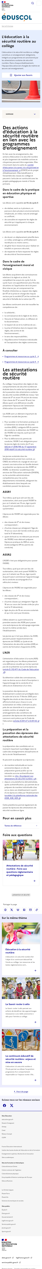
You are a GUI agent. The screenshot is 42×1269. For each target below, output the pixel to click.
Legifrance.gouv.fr (7, 1221)
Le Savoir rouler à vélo (17, 1004)
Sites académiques (8, 1157)
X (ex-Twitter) (11, 1105)
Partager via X (11, 910)
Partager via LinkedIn (24, 910)
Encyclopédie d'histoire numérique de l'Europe (17, 1177)
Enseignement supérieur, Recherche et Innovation (18, 1154)
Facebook (4, 1105)
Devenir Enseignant (8, 1123)
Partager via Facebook (5, 910)
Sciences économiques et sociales (13, 1201)
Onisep (4, 1127)
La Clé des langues (7, 1190)
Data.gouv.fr (6, 1213)
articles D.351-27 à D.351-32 (25, 721)
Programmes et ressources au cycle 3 (20, 356)
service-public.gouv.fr (10, 1262)
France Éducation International (12, 1147)
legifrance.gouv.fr (23, 1258)
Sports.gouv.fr (6, 1231)
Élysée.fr (4, 1210)
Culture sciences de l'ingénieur (11, 1170)
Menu (39, 3)
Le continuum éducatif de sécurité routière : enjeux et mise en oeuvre (20, 1059)
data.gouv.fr (7, 1258)
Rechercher (32, 3)
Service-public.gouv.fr (9, 1224)
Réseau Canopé (7, 1134)
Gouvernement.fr (7, 1217)
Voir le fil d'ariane (7, 26)
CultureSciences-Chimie (9, 1166)
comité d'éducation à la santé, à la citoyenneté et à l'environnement (21, 168)
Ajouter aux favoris (23, 75)
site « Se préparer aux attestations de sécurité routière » (18, 777)
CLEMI (4, 1138)
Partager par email (30, 910)
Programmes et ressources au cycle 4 (20, 361)
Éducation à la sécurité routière (17, 951)
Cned (3, 1130)
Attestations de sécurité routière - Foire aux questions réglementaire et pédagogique (19, 870)
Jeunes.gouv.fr (6, 1228)
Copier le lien (36, 910)
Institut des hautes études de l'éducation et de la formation (21, 1150)
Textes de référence (12, 825)
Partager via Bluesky (18, 910)
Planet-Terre (6, 1194)
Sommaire (9, 114)
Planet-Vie (5, 1197)
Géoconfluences (7, 1181)
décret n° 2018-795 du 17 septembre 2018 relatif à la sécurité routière (20, 448)
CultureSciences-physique (10, 1174)
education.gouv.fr (7, 1119)
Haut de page (22, 1091)
